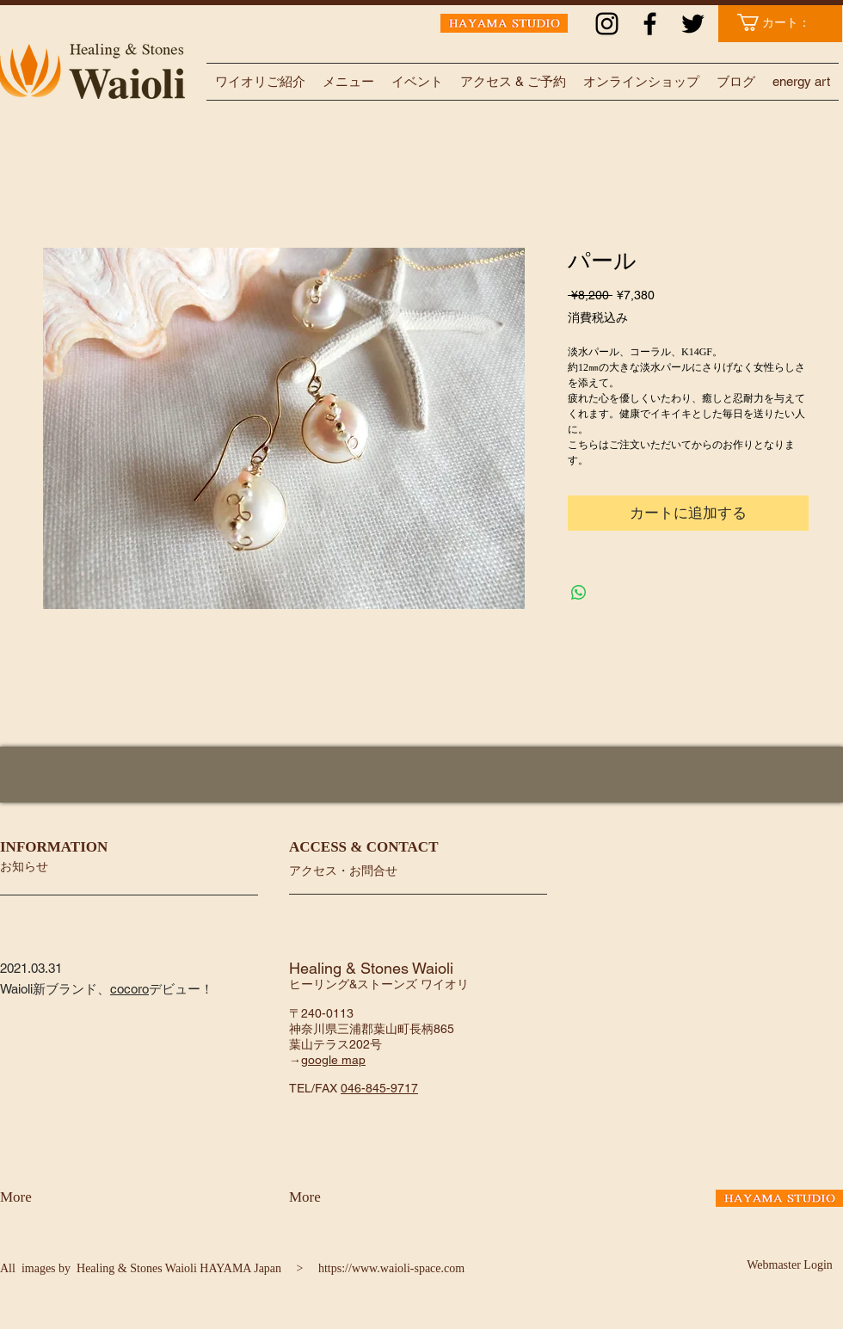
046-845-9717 (379, 1088)
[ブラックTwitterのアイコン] (693, 24)
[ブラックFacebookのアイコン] (650, 24)
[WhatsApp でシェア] (579, 592)
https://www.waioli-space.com (391, 1268)
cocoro (129, 988)
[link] (782, 22)
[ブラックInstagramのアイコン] (607, 24)
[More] (45, 1197)
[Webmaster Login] (789, 1265)
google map (333, 1060)
